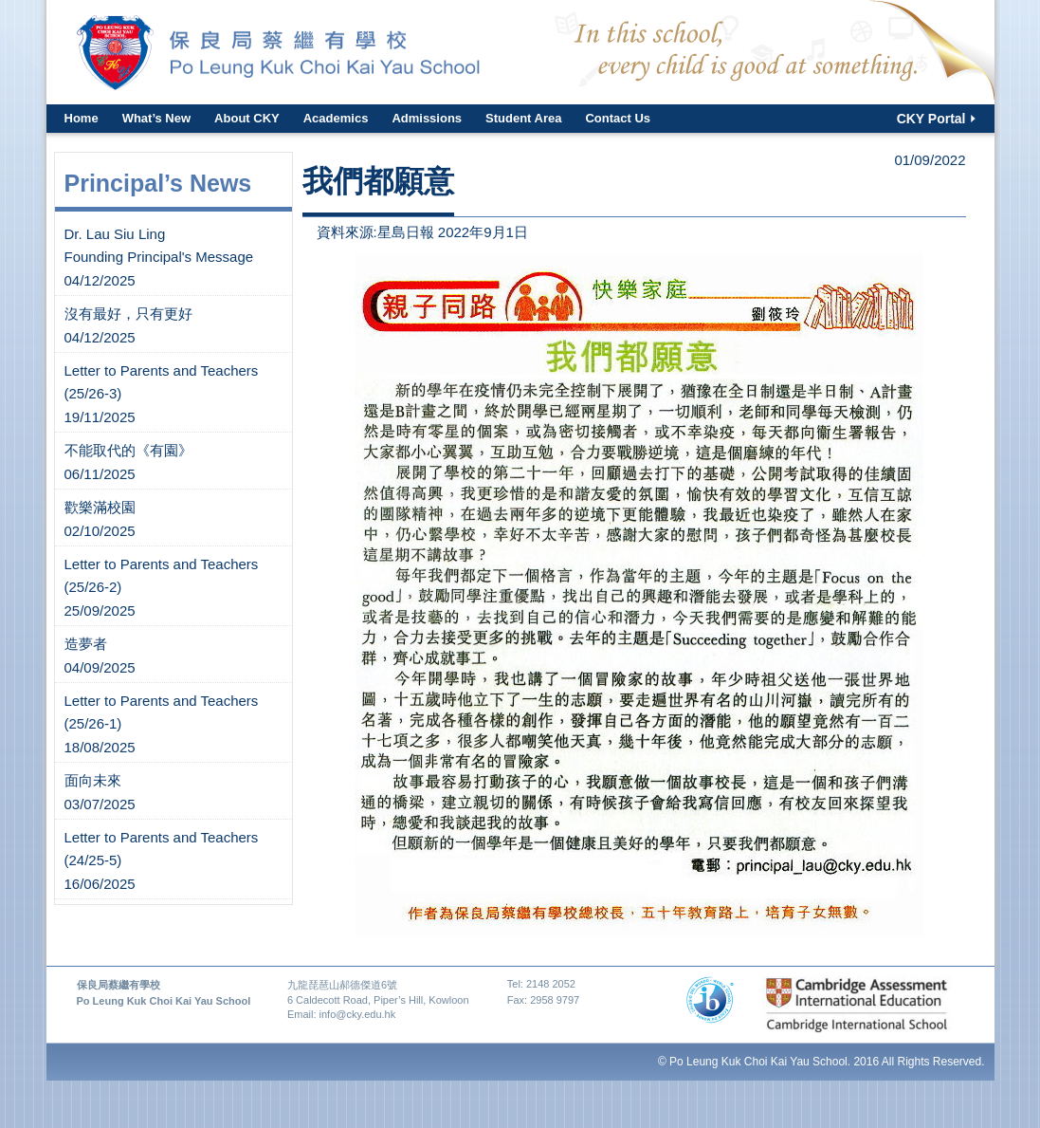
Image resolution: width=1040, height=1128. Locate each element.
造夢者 (85, 644)
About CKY (247, 118)
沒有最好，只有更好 (128, 313)
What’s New (156, 118)
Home (81, 118)
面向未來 (92, 780)
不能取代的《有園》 (128, 450)
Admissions (427, 118)
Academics (336, 118)
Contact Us (617, 118)
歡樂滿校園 (100, 507)
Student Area (523, 118)
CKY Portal (931, 118)
